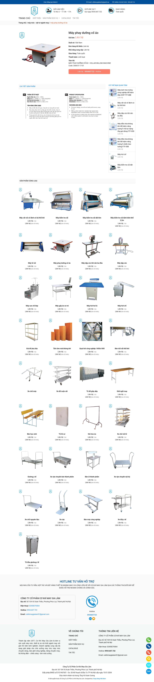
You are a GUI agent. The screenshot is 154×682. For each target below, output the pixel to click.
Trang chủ (22, 23)
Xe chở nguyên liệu (32, 520)
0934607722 (89, 72)
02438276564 (34, 606)
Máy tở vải (32, 263)
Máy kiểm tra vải (62, 218)
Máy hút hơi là (92, 306)
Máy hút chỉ (122, 154)
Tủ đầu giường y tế (32, 562)
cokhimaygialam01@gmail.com (37, 614)
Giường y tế (32, 477)
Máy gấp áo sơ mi (62, 306)
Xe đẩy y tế (122, 520)
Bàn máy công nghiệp (92, 520)
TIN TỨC (76, 18)
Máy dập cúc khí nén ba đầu (92, 263)
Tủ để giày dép (92, 391)
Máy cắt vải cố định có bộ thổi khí (32, 218)
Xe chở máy (32, 391)
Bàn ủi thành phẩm (92, 477)
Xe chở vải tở (122, 434)
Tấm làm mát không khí (62, 349)
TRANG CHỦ (24, 18)
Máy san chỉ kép (32, 306)
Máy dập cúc (122, 263)
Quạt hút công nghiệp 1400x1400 (91, 349)
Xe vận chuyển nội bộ (122, 477)
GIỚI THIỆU (37, 18)
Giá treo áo (92, 434)
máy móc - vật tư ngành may (38, 23)
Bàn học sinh (32, 434)
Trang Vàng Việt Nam (99, 678)
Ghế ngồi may (122, 391)
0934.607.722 (32, 610)
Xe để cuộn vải (62, 391)
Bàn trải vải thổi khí (122, 349)
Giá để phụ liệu (32, 349)
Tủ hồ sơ (62, 434)
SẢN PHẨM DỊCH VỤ (51, 18)
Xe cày (62, 520)
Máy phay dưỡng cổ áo (62, 263)
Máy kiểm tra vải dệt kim (92, 218)
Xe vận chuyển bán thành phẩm (62, 477)
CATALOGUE (66, 18)
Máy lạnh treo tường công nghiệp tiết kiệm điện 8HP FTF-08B (126, 92)
